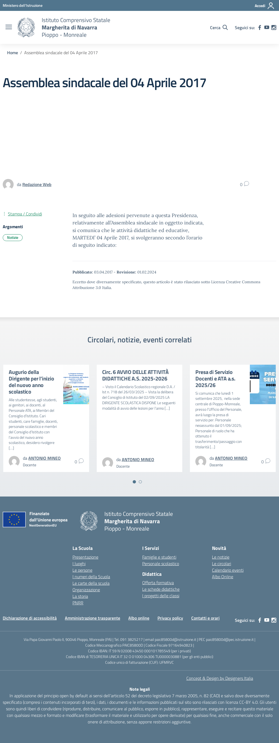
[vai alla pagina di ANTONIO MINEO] (44, 458)
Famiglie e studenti (159, 557)
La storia (80, 596)
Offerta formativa (158, 582)
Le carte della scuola (91, 583)
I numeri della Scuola (91, 576)
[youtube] (266, 27)
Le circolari (221, 563)
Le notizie (220, 557)
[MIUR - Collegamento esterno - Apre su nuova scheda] (23, 5)
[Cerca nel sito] (218, 27)
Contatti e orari (205, 618)
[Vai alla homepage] (26, 27)
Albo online (138, 618)
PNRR (77, 602)
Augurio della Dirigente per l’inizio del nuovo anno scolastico (31, 382)
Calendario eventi (228, 570)
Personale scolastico (160, 563)
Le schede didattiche (161, 589)
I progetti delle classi (160, 595)
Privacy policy (170, 618)
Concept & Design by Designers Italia (219, 678)
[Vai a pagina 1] (134, 481)
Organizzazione (86, 589)
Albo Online (222, 576)
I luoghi (79, 563)
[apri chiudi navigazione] (8, 27)
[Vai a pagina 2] (140, 481)
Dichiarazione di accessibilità (30, 618)
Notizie (12, 237)
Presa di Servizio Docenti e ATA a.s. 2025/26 (215, 378)
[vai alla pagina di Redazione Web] (36, 184)
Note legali (139, 689)
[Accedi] (264, 5)
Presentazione (85, 557)
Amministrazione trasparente (92, 618)
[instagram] (273, 27)
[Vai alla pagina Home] (12, 52)
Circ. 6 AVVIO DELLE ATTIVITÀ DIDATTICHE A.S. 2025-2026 (135, 375)
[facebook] (259, 27)
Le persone (82, 570)
